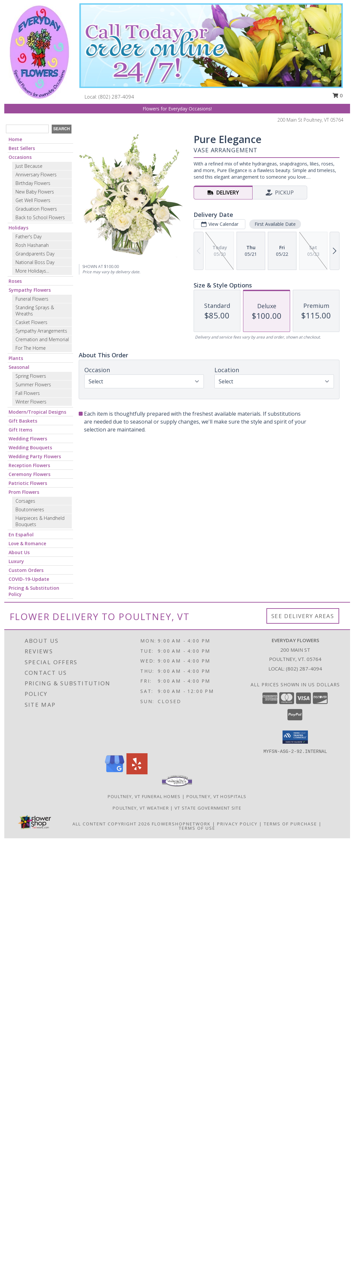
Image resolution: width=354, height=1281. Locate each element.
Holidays (18, 227)
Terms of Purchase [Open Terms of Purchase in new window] (290, 824)
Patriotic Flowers (28, 483)
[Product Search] (27, 129)
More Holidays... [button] (32, 271)
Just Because (28, 166)
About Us (19, 552)
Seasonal (19, 367)
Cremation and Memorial (42, 339)
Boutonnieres (29, 509)
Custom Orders (26, 570)
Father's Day (28, 236)
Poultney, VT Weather (141, 808)
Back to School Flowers (40, 217)
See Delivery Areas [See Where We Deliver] (302, 616)
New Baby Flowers (34, 192)
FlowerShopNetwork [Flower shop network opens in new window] (181, 824)
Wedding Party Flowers (35, 456)
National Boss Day (34, 262)
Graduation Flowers (36, 209)
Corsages (25, 501)
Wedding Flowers (28, 438)
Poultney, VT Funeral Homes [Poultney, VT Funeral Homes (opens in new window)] (144, 796)
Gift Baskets (23, 421)
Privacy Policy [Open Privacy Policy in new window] (237, 824)
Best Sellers (22, 148)
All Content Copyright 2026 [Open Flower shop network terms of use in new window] (111, 824)
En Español (21, 534)
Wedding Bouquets (30, 447)
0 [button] (337, 95)
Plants (16, 358)
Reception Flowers (29, 465)
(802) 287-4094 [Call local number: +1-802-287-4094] (116, 96)
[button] (295, 737)
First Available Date (274, 224)
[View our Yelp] (137, 772)
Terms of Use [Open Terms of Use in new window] (197, 828)
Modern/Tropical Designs (37, 412)
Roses (15, 281)
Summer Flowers (33, 384)
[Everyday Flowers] (39, 51)
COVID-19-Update (29, 579)
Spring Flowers (30, 376)
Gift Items (20, 430)
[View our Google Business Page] (114, 772)
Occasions (20, 157)
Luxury (16, 561)
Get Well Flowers (32, 200)
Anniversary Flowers (36, 174)
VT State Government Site (208, 808)
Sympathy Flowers (30, 290)
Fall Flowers (27, 393)
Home (15, 139)
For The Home (30, 348)
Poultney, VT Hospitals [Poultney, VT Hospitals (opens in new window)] (216, 796)
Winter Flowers (30, 402)
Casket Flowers (31, 322)
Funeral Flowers (31, 299)
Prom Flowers (24, 492)
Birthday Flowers (32, 183)
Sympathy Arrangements (41, 331)
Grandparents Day (34, 254)
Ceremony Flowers (29, 474)
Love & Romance (27, 543)
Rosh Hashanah (32, 245)
